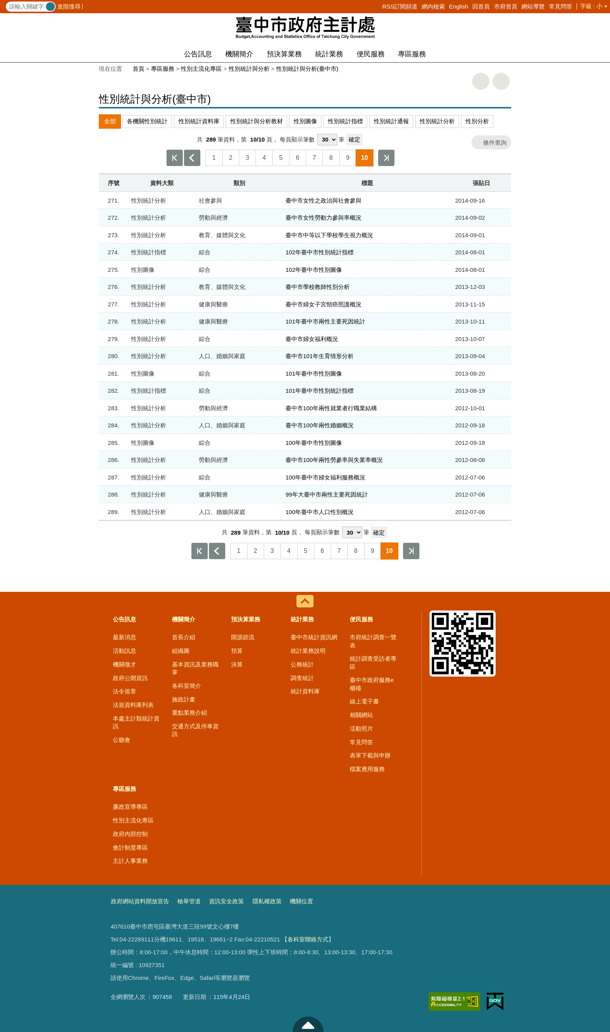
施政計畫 (183, 699)
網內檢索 (433, 6)
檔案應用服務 (367, 769)
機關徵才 (124, 664)
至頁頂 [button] (308, 1024)
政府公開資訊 (130, 678)
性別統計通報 (391, 121)
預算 (237, 650)
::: (2, 5)
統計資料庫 (305, 691)
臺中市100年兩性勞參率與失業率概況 (334, 460)
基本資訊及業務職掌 (195, 668)
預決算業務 (284, 54)
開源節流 (242, 637)
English (458, 6)
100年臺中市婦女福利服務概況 (325, 477)
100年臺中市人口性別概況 (320, 512)
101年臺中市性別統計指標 (320, 390)
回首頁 (481, 6)
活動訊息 (124, 650)
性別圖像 (305, 121)
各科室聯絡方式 (307, 939)
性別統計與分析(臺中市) (307, 68)
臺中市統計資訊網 (314, 637)
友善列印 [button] (480, 81)
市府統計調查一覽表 (373, 641)
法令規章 (124, 691)
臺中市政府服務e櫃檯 (372, 684)
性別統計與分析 (249, 68)
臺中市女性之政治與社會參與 (323, 200)
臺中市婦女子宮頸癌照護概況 (323, 304)
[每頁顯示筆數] (327, 139)
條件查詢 (495, 142)
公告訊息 (198, 54)
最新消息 (124, 637)
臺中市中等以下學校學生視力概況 (329, 235)
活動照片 (361, 728)
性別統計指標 (345, 121)
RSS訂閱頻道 (399, 6)
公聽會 (121, 739)
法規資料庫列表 (133, 704)
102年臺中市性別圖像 (314, 269)
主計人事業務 (130, 860)
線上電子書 (364, 701)
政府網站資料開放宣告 (140, 901)
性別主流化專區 (201, 68)
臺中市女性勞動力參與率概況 (323, 217)
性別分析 (477, 121)
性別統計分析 (437, 121)
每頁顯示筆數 (297, 139)
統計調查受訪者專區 (373, 662)
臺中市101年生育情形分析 (320, 356)
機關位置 (301, 901)
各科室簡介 (186, 685)
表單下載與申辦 (370, 755)
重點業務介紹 (189, 712)
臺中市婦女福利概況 (312, 339)
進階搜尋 (69, 6)
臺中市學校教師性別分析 (318, 286)
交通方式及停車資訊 (195, 730)
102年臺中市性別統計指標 (320, 252)
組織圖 (180, 650)
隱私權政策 (267, 901)
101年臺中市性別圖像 (314, 373)
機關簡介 (239, 54)
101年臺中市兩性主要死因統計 (325, 321)
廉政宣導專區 (130, 806)
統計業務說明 (308, 650)
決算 (237, 664)
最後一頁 (386, 158)
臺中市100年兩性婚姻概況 (320, 425)
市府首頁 (505, 6)
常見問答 (560, 6)
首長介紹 (183, 637)
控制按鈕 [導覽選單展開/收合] (305, 601)
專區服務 (412, 54)
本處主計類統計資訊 (136, 722)
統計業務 (329, 54)
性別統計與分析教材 (256, 121)
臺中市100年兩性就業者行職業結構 (331, 408)
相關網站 (361, 715)
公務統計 (302, 664)
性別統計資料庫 (199, 121)
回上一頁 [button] (501, 81)
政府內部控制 (130, 834)
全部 (110, 121)
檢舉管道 (189, 901)
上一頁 (192, 158)
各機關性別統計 (147, 121)
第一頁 (175, 158)
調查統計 (302, 678)
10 (364, 157)
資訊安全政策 (226, 901)
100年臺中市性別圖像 (314, 442)
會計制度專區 (130, 847)
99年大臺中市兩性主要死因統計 (327, 494)
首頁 (138, 68)
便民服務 (371, 54)
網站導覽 (533, 6)
